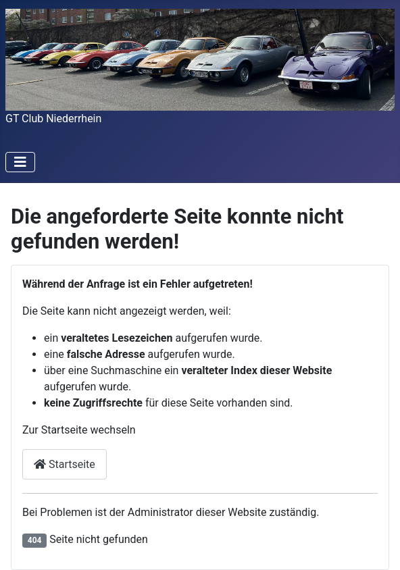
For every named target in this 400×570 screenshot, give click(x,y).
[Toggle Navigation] (20, 162)
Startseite (64, 464)
